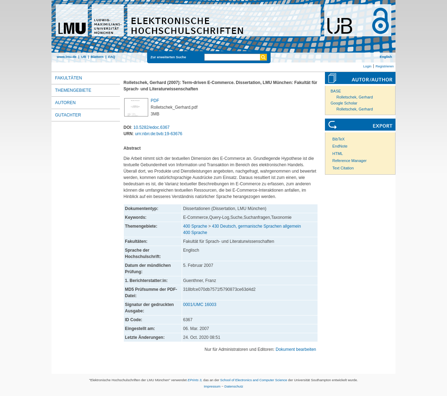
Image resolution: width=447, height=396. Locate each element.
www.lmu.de (67, 57)
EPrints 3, (195, 380)
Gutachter (68, 115)
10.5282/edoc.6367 (151, 127)
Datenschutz (233, 386)
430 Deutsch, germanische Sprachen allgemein (256, 226)
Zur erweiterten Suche (168, 57)
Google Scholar (344, 103)
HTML (337, 153)
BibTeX (338, 139)
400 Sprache (195, 226)
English (386, 57)
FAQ (111, 57)
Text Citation (343, 168)
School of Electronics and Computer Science (253, 380)
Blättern (97, 57)
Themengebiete (73, 90)
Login (367, 66)
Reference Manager (349, 160)
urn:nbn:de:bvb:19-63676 (158, 133)
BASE (336, 91)
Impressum (212, 386)
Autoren (65, 102)
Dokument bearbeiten (296, 349)
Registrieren (384, 66)
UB (83, 57)
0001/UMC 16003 (199, 304)
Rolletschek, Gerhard (355, 97)
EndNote (340, 146)
